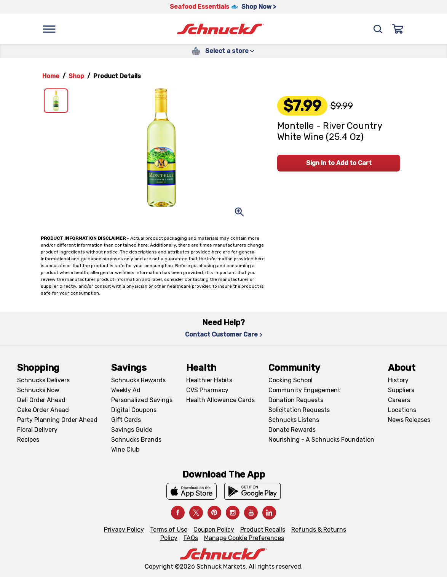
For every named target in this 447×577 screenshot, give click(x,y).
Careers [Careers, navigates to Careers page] (399, 400)
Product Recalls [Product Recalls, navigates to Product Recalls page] (262, 529)
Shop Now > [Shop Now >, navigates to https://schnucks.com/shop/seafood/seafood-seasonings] (258, 6)
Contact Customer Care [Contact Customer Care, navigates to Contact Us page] (223, 334)
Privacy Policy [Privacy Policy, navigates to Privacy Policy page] (124, 529)
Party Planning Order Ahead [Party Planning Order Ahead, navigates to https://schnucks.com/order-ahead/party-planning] (57, 419)
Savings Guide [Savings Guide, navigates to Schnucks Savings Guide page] (131, 429)
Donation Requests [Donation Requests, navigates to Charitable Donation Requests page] (295, 400)
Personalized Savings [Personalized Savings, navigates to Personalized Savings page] (141, 400)
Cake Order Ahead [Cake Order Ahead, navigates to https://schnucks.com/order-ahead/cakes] (43, 410)
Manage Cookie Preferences (244, 538)
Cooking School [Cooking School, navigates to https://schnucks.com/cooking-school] (290, 380)
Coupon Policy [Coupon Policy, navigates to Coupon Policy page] (213, 529)
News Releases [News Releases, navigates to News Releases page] (409, 419)
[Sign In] (398, 29)
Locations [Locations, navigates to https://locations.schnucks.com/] (402, 410)
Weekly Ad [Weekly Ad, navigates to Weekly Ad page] (125, 390)
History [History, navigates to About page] (398, 380)
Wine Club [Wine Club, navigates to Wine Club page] (125, 449)
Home (50, 76)
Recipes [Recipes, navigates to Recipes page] (28, 439)
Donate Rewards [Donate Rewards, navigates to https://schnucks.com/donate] (292, 429)
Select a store (229, 50)
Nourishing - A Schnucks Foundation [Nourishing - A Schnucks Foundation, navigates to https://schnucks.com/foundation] (321, 439)
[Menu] (49, 29)
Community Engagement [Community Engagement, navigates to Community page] (304, 390)
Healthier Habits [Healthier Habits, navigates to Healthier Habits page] (209, 380)
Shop (76, 76)
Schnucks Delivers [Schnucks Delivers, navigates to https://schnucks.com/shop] (43, 380)
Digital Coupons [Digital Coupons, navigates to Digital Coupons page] (133, 410)
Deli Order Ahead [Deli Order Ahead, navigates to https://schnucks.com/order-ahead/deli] (41, 400)
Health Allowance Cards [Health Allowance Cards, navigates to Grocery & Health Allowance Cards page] (220, 400)
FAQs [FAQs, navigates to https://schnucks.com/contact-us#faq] (191, 538)
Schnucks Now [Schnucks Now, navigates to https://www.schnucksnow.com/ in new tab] (38, 390)
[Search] (378, 29)
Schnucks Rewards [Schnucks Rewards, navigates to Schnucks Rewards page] (138, 380)
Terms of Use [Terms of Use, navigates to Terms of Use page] (168, 529)
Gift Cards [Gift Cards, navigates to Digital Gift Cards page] (126, 419)
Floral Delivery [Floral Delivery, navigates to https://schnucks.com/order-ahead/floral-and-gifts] (37, 429)
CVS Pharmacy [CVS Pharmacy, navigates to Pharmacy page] (207, 390)
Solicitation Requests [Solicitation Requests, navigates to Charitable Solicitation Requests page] (299, 410)
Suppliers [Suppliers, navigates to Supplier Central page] (401, 390)
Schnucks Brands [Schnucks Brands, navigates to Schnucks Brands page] (136, 439)
